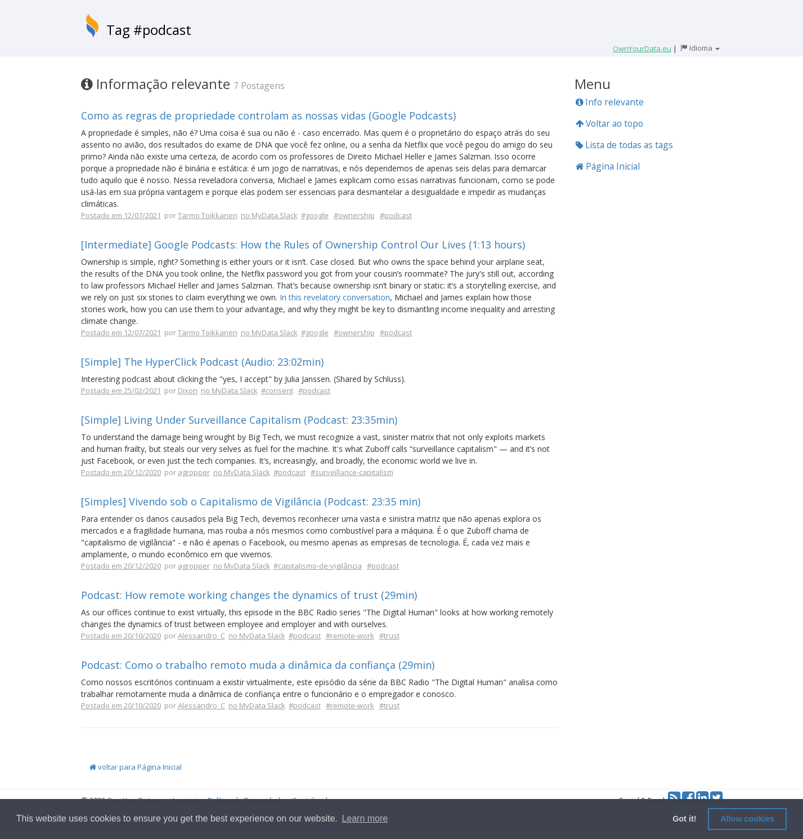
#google (315, 215)
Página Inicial (608, 166)
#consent (277, 390)
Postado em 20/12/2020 (121, 472)
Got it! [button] (684, 818)
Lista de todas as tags (624, 145)
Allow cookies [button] (747, 818)
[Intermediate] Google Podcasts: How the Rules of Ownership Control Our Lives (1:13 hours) (303, 244)
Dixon (188, 390)
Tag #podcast (148, 29)
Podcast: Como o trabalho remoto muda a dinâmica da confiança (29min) (257, 665)
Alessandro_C (201, 636)
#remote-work (350, 636)
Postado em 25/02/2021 (121, 390)
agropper (194, 472)
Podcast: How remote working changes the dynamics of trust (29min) (249, 595)
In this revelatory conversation (335, 297)
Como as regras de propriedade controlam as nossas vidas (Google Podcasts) (268, 115)
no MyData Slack (269, 215)
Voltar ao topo (609, 123)
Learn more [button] (365, 818)
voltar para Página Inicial (135, 767)
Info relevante (610, 102)
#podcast (396, 215)
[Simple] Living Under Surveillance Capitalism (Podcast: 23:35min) (239, 420)
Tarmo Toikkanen (207, 215)
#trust (389, 636)
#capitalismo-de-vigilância (317, 566)
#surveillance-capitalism (352, 472)
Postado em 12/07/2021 (121, 215)
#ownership (354, 215)
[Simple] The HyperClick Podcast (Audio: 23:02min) (202, 362)
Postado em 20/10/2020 (121, 636)
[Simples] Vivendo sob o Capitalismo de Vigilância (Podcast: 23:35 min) (250, 501)
